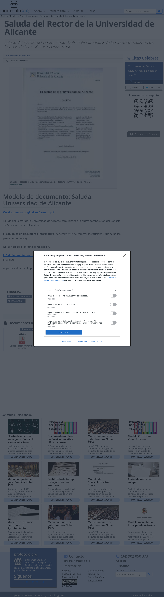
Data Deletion (67, 341)
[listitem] (82, 290)
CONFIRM (64, 332)
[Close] (125, 256)
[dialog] (82, 298)
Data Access (82, 341)
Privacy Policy (96, 341)
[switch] (113, 295)
